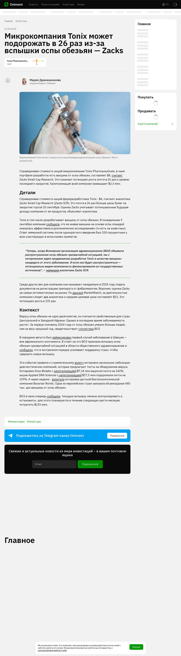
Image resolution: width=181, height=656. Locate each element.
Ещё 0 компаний (155, 123)
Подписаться (117, 435)
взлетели (58, 379)
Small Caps (68, 4)
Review (81, 4)
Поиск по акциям (50, 4)
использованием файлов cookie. (52, 650)
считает (117, 175)
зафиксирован (61, 337)
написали (53, 270)
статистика (86, 329)
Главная (8, 21)
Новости (33, 4)
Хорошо (136, 647)
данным (78, 293)
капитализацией (65, 371)
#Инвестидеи (16, 421)
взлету (79, 362)
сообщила (52, 224)
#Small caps (34, 421)
